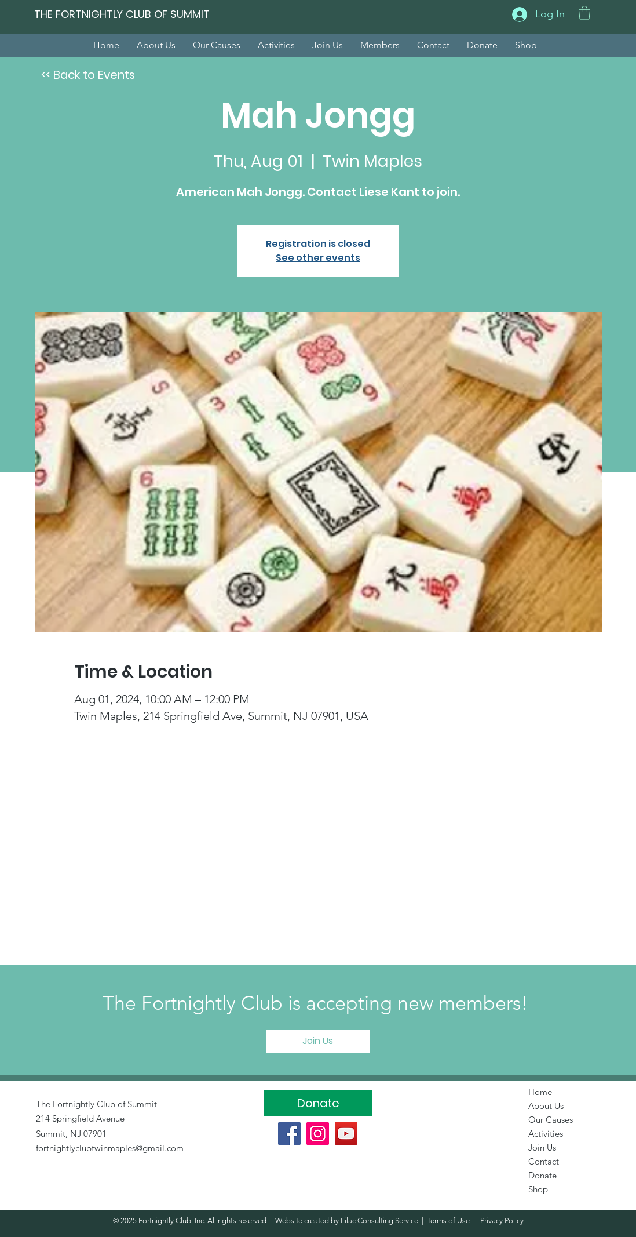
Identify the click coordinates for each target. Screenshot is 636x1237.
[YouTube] (346, 1133)
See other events (318, 257)
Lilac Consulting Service (379, 1220)
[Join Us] (318, 1041)
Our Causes (550, 1119)
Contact (543, 1161)
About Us (546, 1105)
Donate (542, 1175)
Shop (538, 1189)
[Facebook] (289, 1133)
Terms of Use (448, 1220)
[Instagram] (317, 1133)
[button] (584, 13)
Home (540, 1091)
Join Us (542, 1147)
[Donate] (318, 1103)
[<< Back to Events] (88, 74)
